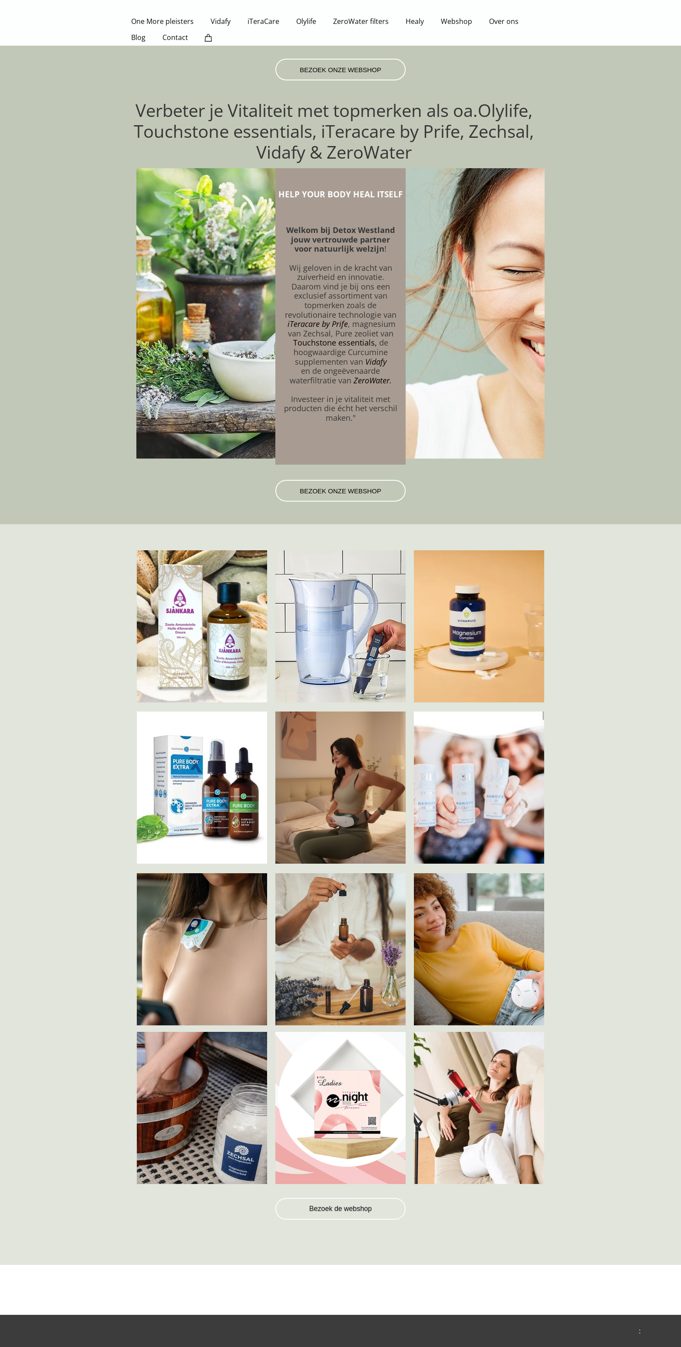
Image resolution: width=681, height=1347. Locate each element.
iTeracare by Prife (318, 324)
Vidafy (376, 361)
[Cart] (209, 38)
